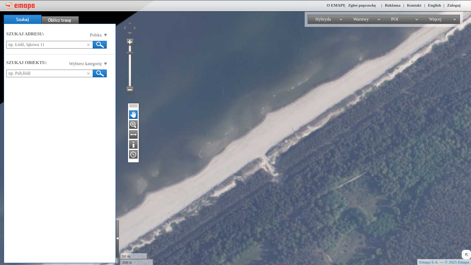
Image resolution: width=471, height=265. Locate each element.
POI (394, 19)
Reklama (392, 5)
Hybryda (323, 19)
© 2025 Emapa (457, 262)
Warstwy (361, 19)
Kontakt (414, 5)
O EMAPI (335, 5)
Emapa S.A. (429, 262)
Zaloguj (454, 5)
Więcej (435, 19)
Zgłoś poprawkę (362, 5)
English (434, 5)
